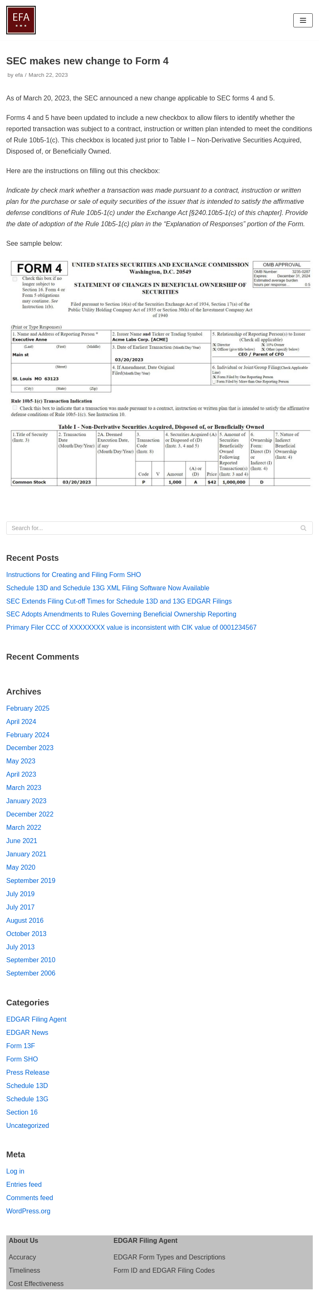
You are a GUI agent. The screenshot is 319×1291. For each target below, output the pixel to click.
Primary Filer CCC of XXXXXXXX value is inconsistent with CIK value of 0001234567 (131, 627)
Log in (15, 1171)
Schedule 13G (27, 1099)
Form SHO (22, 1059)
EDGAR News (27, 1032)
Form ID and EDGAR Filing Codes (164, 1270)
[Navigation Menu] (303, 20)
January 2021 (26, 854)
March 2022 (24, 827)
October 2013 (26, 933)
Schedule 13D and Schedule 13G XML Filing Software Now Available (107, 588)
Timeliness (24, 1270)
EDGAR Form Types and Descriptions (169, 1257)
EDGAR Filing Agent (36, 1019)
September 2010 (30, 959)
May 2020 (20, 867)
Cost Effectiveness (36, 1283)
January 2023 (26, 800)
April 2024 (21, 721)
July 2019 (20, 893)
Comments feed (29, 1197)
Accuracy (22, 1257)
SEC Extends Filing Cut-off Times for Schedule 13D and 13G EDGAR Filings (119, 601)
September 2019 (30, 880)
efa (19, 75)
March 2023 (24, 787)
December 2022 (30, 814)
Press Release (27, 1072)
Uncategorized (27, 1125)
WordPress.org (28, 1211)
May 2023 (20, 761)
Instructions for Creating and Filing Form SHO (73, 574)
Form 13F (20, 1045)
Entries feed (24, 1184)
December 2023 (30, 747)
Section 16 (22, 1112)
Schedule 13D (27, 1085)
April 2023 (21, 774)
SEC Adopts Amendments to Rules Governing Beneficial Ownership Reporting (121, 614)
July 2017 (20, 907)
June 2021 (21, 840)
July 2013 (20, 947)
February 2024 (27, 734)
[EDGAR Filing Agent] (21, 20)
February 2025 (27, 708)
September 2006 (30, 973)
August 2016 (25, 920)
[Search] (159, 528)
